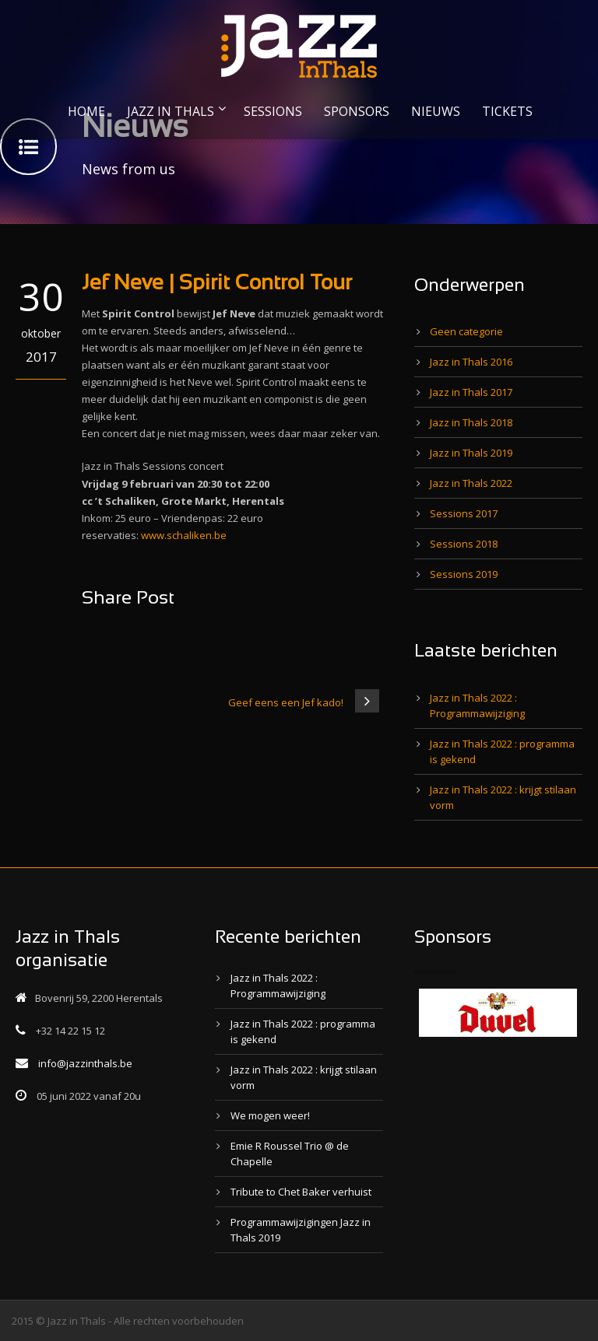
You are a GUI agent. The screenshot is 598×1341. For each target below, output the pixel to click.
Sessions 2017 (464, 513)
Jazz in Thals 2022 (471, 483)
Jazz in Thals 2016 (471, 362)
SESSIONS (273, 111)
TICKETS (507, 111)
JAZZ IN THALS (170, 111)
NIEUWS (435, 111)
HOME (86, 111)
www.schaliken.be (184, 535)
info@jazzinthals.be (85, 1063)
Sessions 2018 (464, 544)
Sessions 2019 (464, 574)
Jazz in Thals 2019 (471, 453)
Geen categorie (466, 331)
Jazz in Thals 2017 (471, 392)
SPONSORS (356, 111)
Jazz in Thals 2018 (471, 422)
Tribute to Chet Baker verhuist (300, 1192)
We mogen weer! (270, 1115)
